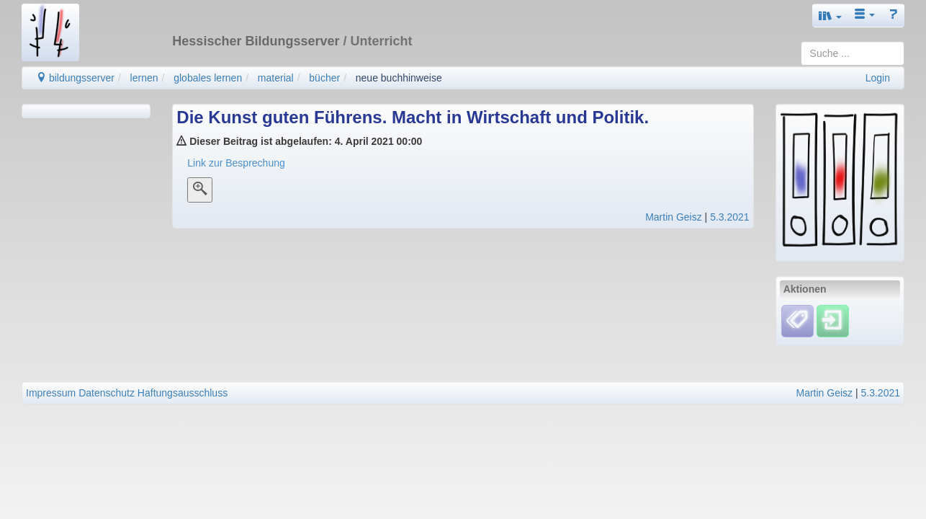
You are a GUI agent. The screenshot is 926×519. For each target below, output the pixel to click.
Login (878, 78)
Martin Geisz (673, 217)
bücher (324, 78)
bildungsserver (75, 78)
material (276, 78)
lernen (144, 78)
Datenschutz (106, 393)
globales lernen (208, 78)
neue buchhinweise (399, 78)
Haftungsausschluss (183, 393)
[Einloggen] (832, 320)
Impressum (51, 393)
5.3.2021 (730, 217)
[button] (830, 15)
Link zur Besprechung (235, 163)
